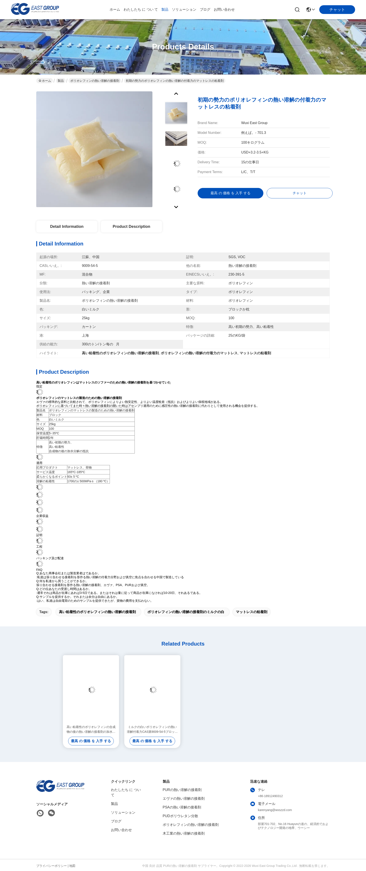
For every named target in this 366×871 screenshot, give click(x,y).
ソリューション (184, 9)
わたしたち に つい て (141, 9)
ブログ (205, 9)
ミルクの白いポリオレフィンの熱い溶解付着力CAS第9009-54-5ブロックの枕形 (152, 729)
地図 (72, 866)
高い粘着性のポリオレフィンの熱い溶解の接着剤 (97, 612)
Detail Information (66, 226)
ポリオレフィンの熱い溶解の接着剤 (94, 80)
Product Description (131, 226)
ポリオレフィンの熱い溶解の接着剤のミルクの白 (185, 612)
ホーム (115, 9)
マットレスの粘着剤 (251, 612)
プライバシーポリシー (51, 866)
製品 (164, 9)
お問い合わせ (224, 9)
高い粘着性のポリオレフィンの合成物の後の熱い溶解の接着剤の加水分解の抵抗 (91, 729)
